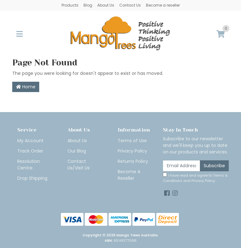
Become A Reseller (129, 174)
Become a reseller (163, 5)
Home (25, 87)
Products (70, 5)
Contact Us (130, 5)
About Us (105, 5)
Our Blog (76, 151)
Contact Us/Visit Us (78, 164)
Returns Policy (133, 161)
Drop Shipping (32, 178)
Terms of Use (132, 140)
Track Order (30, 151)
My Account (30, 140)
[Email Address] (181, 165)
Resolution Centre (28, 164)
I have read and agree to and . (195, 178)
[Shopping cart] (220, 34)
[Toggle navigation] (19, 34)
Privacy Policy (132, 151)
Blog (87, 5)
